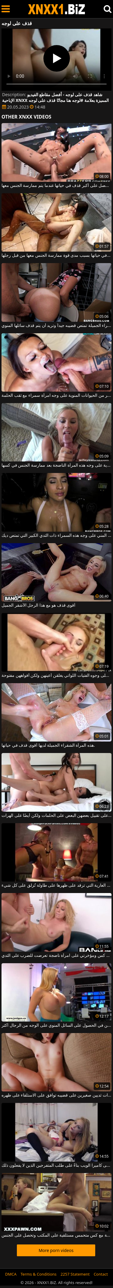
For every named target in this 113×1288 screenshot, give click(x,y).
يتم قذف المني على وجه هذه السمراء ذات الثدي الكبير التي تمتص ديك (56, 535)
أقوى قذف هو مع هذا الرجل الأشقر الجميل (38, 605)
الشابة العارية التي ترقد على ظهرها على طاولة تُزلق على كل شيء (56, 885)
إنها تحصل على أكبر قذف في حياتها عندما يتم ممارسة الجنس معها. (56, 185)
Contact (101, 1274)
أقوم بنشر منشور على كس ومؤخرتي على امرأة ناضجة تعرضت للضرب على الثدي (56, 955)
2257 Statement (75, 1274)
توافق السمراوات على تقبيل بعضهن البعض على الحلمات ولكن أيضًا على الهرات (56, 815)
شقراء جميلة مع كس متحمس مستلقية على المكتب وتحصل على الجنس (56, 1235)
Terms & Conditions (38, 1274)
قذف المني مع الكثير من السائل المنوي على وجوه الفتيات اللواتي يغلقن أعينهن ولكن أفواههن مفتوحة (56, 675)
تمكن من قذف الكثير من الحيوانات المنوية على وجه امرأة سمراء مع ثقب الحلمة (56, 395)
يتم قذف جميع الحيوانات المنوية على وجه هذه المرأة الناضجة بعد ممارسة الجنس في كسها (56, 465)
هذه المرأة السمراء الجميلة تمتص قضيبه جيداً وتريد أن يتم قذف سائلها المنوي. (56, 325)
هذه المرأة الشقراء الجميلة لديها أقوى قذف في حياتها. (48, 745)
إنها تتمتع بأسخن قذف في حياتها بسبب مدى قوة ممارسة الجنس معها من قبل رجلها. (56, 255)
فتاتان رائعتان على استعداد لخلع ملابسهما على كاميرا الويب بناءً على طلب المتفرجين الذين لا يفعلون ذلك (56, 1165)
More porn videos (56, 1250)
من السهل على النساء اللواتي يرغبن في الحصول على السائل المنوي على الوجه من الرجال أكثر (56, 1025)
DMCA (11, 1274)
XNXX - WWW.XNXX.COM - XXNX (56, 9)
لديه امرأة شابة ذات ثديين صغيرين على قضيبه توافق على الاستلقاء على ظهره (56, 1095)
